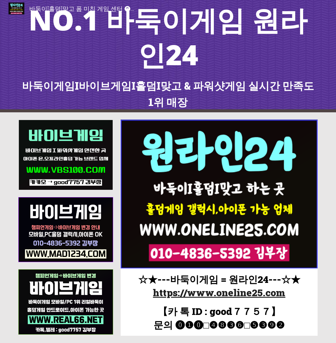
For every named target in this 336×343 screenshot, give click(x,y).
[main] (168, 56)
